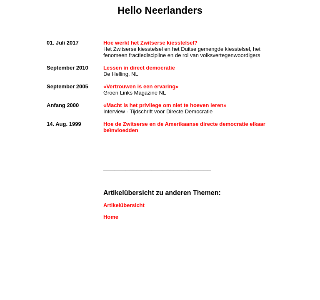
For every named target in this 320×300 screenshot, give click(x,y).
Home (110, 217)
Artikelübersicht (124, 205)
